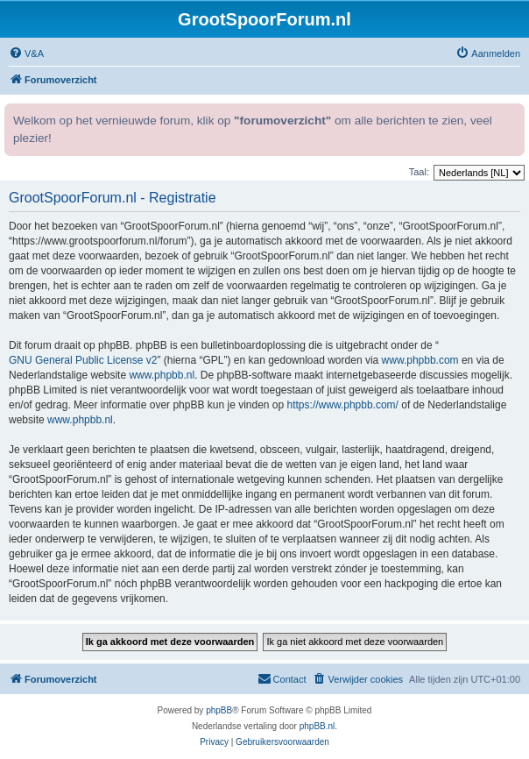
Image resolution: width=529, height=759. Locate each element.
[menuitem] (26, 53)
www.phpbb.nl (161, 375)
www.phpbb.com (420, 360)
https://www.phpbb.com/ (343, 405)
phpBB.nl (317, 726)
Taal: (419, 172)
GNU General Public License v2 (83, 360)
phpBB (219, 710)
